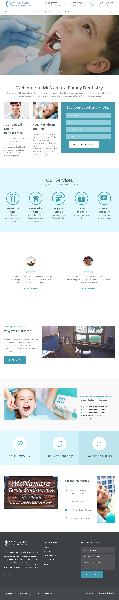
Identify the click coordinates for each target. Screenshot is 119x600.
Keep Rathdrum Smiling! (44, 126)
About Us (47, 551)
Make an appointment (19, 62)
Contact (47, 564)
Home (46, 547)
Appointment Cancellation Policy (95, 406)
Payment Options (89, 419)
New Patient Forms (52, 560)
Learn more (15, 360)
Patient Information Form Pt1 (94, 409)
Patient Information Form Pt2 (94, 413)
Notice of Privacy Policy (91, 416)
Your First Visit (50, 556)
